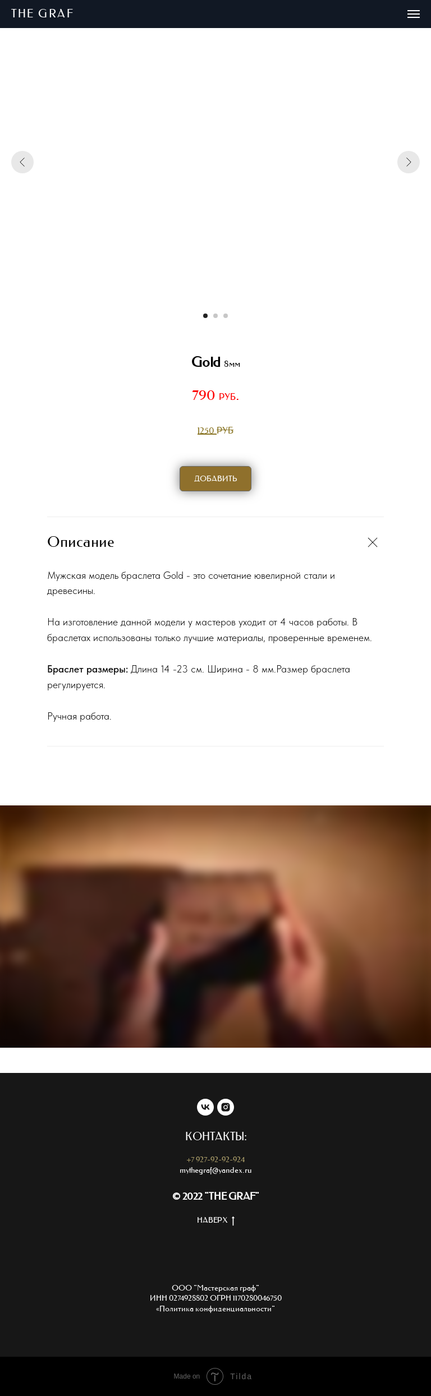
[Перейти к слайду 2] (215, 316)
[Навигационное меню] (413, 14)
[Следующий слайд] (408, 162)
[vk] (205, 1107)
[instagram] (225, 1107)
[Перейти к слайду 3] (225, 316)
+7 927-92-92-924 (216, 1159)
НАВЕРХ (216, 1220)
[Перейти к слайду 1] (205, 316)
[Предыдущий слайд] (22, 162)
